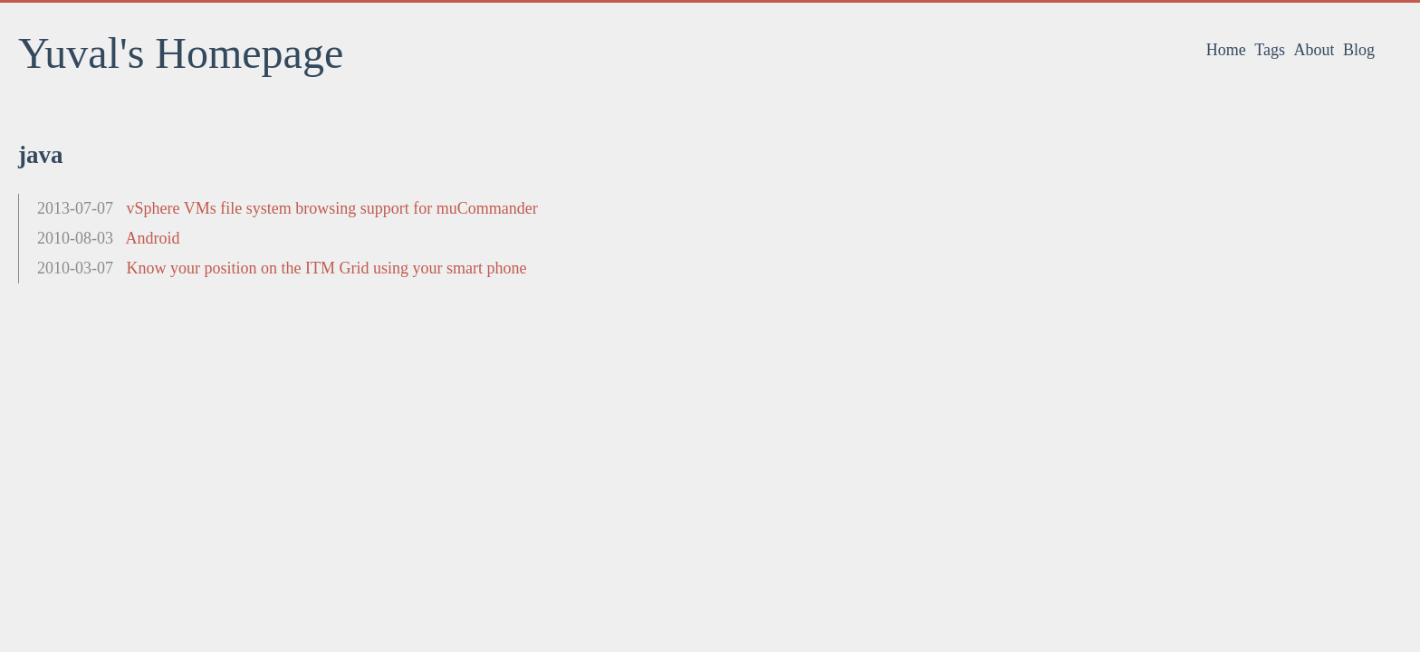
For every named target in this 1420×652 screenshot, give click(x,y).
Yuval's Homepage (180, 53)
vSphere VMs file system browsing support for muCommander (332, 208)
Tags (1269, 50)
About (1313, 50)
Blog (1359, 50)
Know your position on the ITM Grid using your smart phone (327, 268)
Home (1226, 50)
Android (153, 238)
